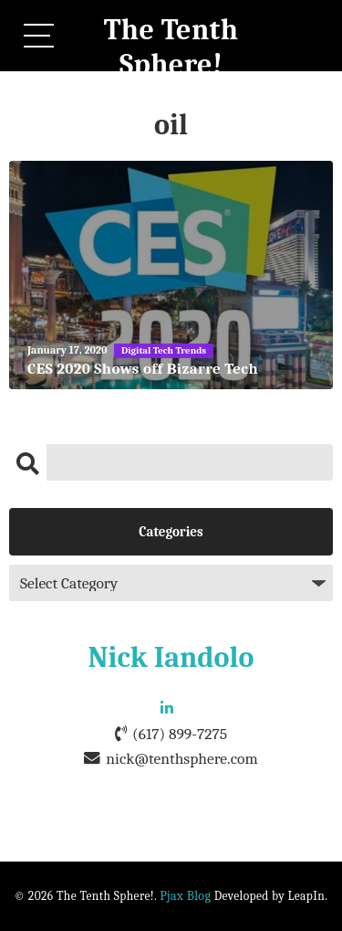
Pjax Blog (185, 896)
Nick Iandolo (171, 657)
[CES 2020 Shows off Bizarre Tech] (171, 275)
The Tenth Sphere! (171, 47)
